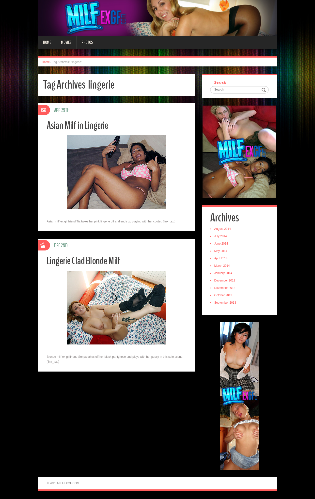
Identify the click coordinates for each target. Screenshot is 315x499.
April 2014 (221, 259)
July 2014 (221, 236)
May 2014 (221, 251)
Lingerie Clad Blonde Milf (85, 260)
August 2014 (223, 229)
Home (47, 42)
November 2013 (225, 288)
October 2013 (224, 295)
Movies (66, 42)
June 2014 (222, 244)
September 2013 (226, 303)
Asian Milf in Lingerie (78, 125)
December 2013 (225, 281)
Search (221, 82)
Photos (87, 42)
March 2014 (222, 266)
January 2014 (224, 273)
